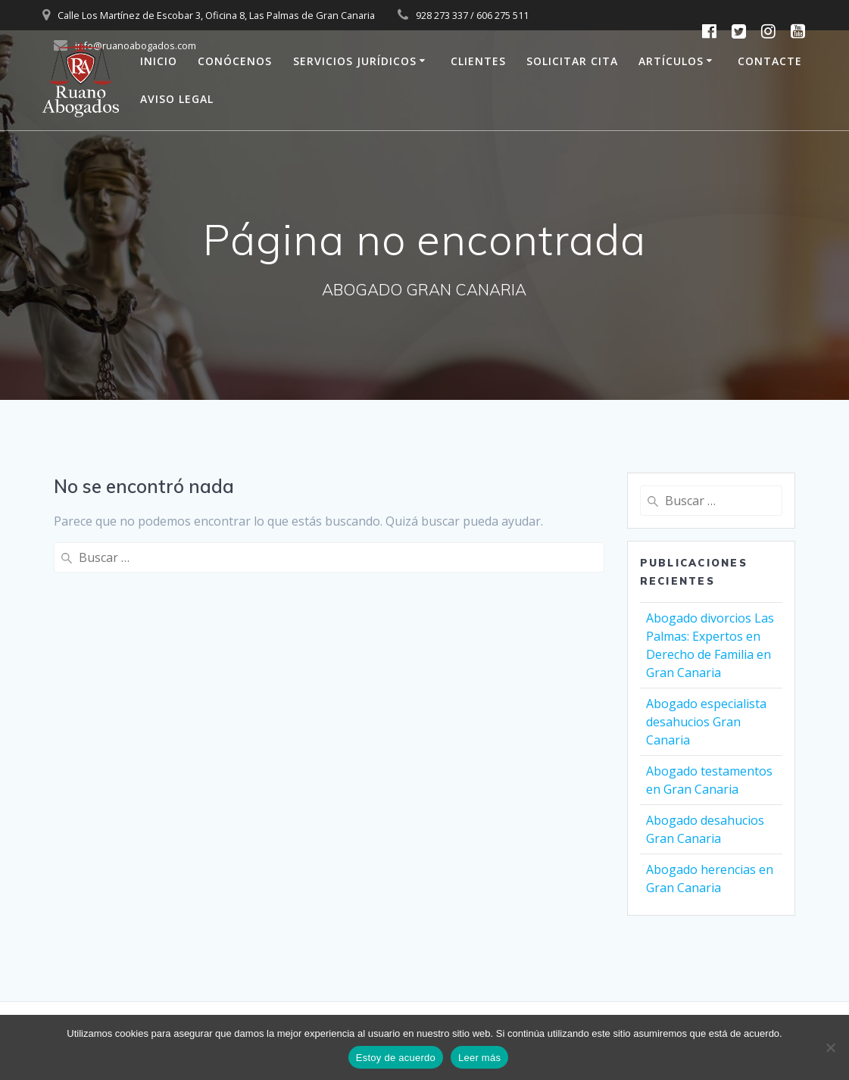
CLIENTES (478, 61)
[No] (830, 1047)
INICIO (158, 61)
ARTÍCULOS (671, 61)
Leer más (479, 1057)
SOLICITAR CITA (572, 61)
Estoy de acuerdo (395, 1057)
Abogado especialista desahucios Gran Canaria (706, 721)
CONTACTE (770, 61)
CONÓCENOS (235, 61)
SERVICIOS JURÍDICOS (355, 61)
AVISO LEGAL (177, 99)
